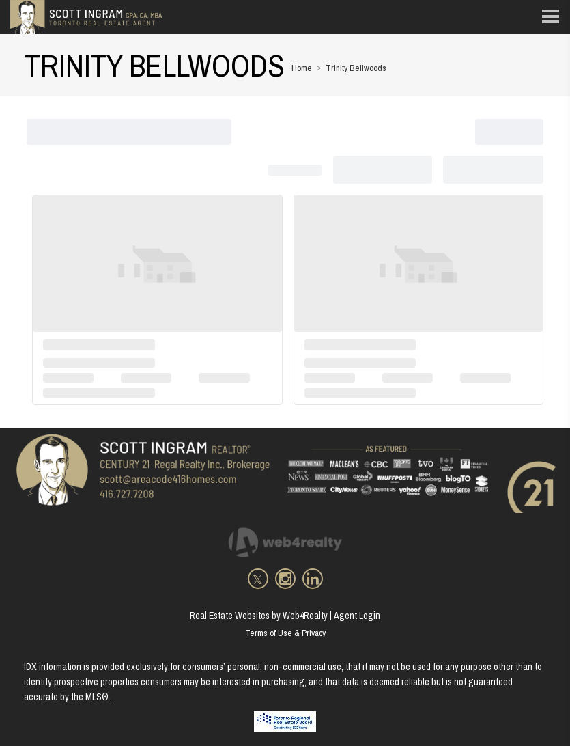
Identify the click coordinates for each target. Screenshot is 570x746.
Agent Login (357, 615)
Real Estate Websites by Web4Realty (259, 615)
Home (301, 68)
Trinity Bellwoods (356, 68)
